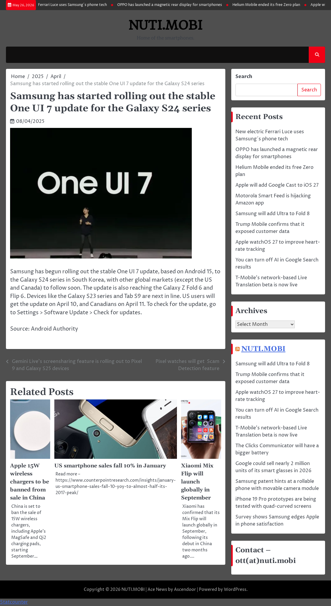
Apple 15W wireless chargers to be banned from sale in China (30, 482)
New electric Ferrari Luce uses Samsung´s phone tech (65, 4)
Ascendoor (185, 590)
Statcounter (14, 602)
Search (243, 77)
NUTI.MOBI (165, 25)
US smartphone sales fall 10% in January (111, 466)
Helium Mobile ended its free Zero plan (270, 4)
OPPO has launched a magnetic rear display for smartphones (173, 4)
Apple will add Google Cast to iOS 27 (277, 185)
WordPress (235, 590)
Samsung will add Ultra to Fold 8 (272, 214)
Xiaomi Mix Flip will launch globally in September (197, 482)
